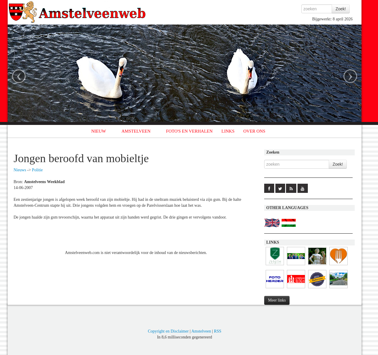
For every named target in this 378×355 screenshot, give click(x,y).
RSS (217, 331)
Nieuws (20, 170)
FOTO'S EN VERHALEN (189, 131)
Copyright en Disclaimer (168, 331)
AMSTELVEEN (136, 131)
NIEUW (98, 131)
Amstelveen (201, 331)
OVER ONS (254, 131)
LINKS (227, 131)
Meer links (277, 300)
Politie (37, 170)
